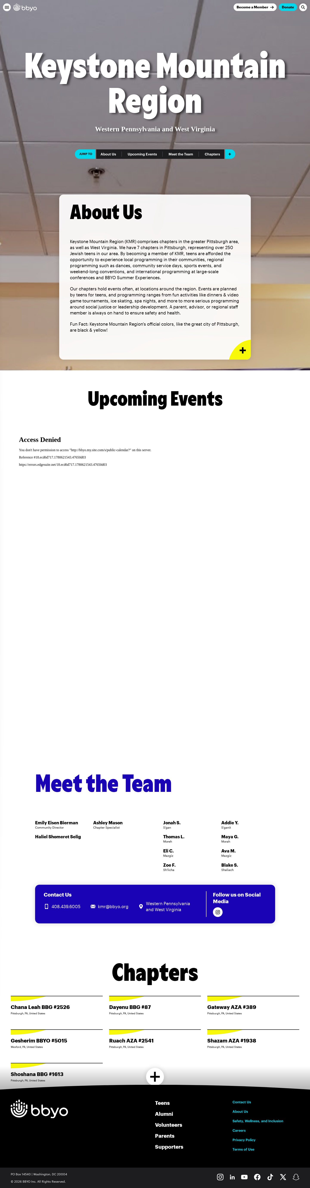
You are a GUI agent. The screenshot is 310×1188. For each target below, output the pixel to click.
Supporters (169, 1147)
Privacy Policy (244, 1140)
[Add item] (230, 154)
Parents (164, 1136)
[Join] (255, 7)
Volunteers (168, 1125)
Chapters (212, 154)
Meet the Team (181, 154)
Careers (239, 1130)
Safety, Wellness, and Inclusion (257, 1121)
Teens (162, 1103)
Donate (288, 7)
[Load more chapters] (155, 1077)
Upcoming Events (142, 154)
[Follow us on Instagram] (218, 912)
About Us (108, 154)
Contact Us (241, 1102)
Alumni (164, 1114)
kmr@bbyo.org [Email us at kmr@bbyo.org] (113, 906)
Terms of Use (243, 1149)
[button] (7, 7)
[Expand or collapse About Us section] (240, 350)
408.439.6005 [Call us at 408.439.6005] (66, 906)
